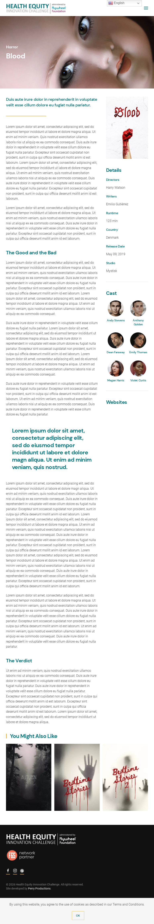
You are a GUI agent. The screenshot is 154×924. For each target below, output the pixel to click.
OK (78, 915)
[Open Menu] (146, 8)
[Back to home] (36, 8)
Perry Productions (38, 888)
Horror (12, 47)
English (116, 3)
